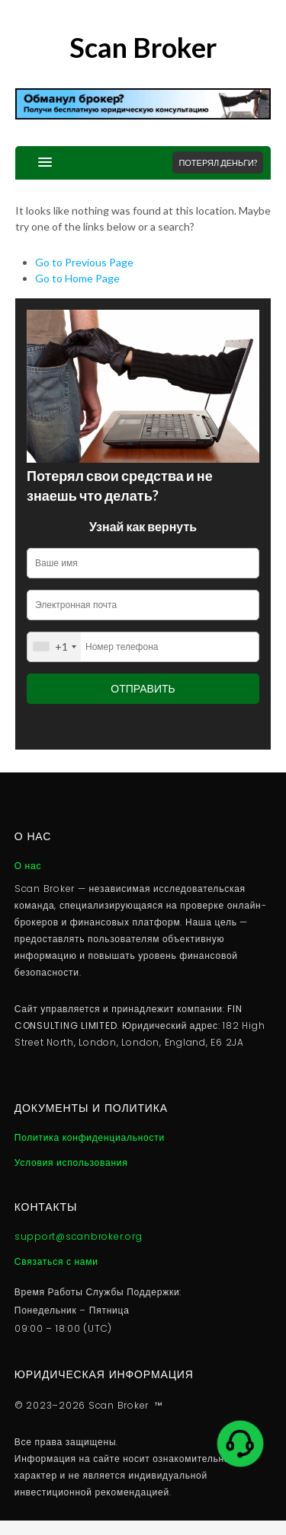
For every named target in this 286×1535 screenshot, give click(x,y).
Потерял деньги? (217, 162)
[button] (33, 163)
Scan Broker (143, 47)
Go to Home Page (77, 278)
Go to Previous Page (84, 262)
